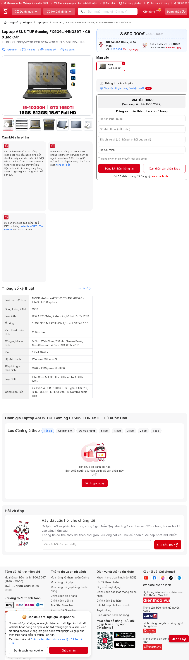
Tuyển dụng (104, 610)
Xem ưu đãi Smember (63, 610)
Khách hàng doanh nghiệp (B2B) (116, 577)
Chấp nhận (68, 650)
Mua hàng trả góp (62, 582)
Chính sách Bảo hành (109, 600)
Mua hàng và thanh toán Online (70, 577)
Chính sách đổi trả (62, 600)
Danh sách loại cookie (28, 650)
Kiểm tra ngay (173, 47)
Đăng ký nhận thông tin (119, 168)
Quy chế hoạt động (109, 587)
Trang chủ (12, 22)
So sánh (70, 49)
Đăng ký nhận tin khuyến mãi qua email (124, 158)
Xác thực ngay (131, 49)
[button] (88, 125)
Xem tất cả (83, 224)
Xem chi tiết (62, 164)
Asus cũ (57, 22)
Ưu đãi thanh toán (108, 582)
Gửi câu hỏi (167, 480)
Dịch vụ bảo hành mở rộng (113, 615)
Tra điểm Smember (62, 605)
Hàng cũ (27, 22)
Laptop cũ (42, 22)
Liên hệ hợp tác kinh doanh (113, 605)
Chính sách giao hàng (64, 595)
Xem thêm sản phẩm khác (164, 168)
